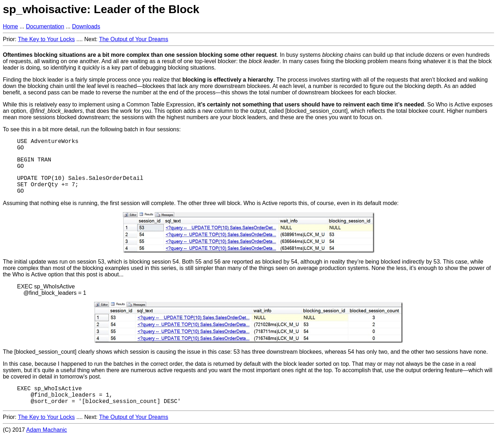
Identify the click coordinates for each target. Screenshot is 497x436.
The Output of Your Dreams (133, 39)
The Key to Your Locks (46, 39)
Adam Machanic (46, 430)
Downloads (86, 26)
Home (10, 26)
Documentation (45, 26)
